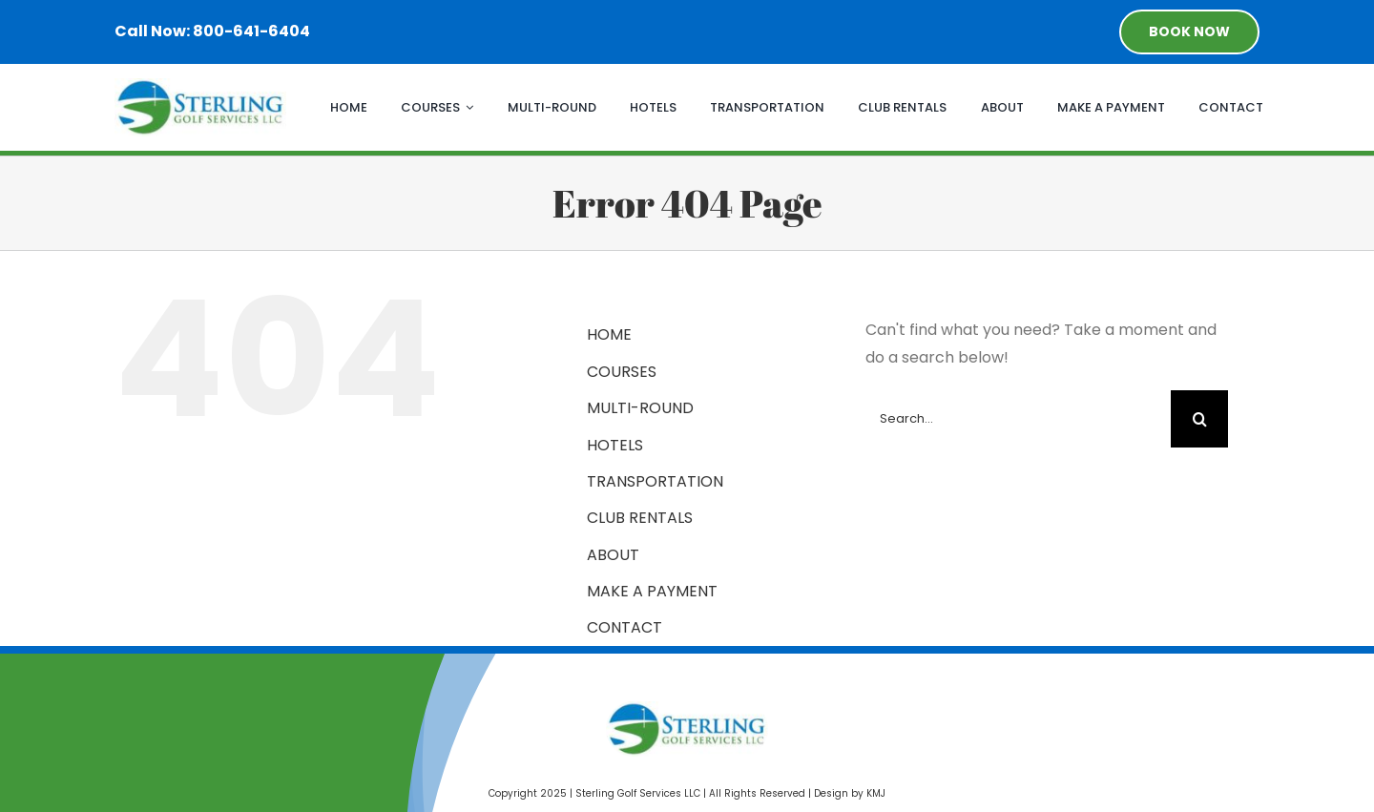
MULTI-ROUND (640, 408)
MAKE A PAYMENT (652, 591)
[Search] (1199, 419)
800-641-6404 (251, 31)
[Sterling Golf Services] (200, 85)
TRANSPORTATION (655, 481)
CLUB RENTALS (640, 518)
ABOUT (613, 555)
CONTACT (624, 627)
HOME (609, 334)
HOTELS (615, 445)
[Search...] (1018, 419)
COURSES (621, 372)
